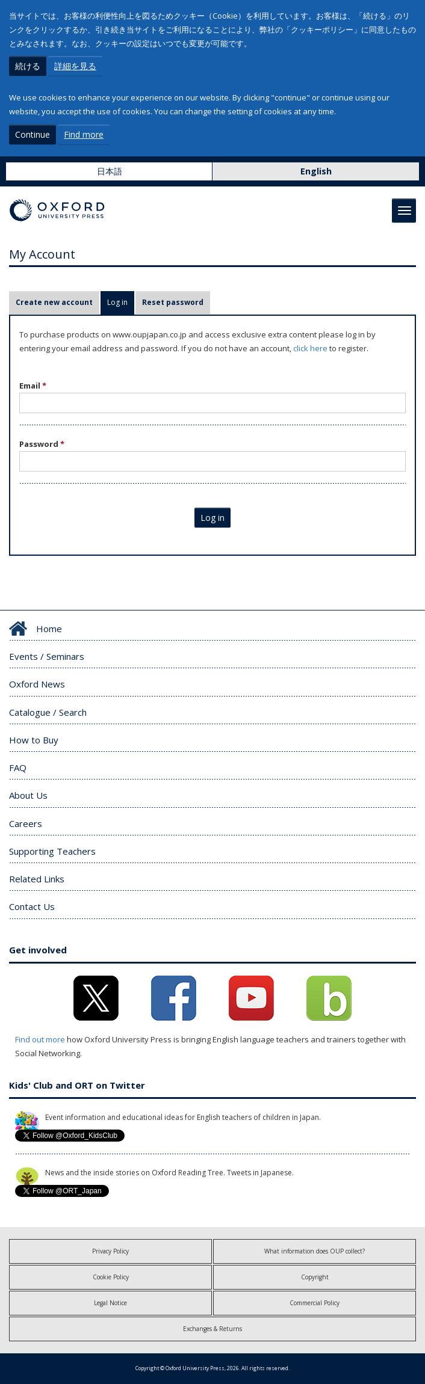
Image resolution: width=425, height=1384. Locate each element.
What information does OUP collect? (314, 1251)
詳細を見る (75, 66)
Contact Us (32, 906)
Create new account (54, 302)
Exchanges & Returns (212, 1328)
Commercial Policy (315, 1303)
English (316, 171)
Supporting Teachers (52, 851)
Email (32, 385)
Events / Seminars (46, 656)
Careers (25, 823)
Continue (32, 134)
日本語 (109, 171)
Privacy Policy (110, 1251)
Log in (120, 302)
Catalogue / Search (48, 712)
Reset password (172, 302)
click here (310, 348)
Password (41, 443)
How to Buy (33, 740)
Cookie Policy (111, 1277)
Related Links (36, 879)
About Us (28, 795)
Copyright (315, 1277)
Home (49, 629)
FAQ (17, 767)
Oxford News (37, 684)
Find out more (40, 1039)
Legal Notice (110, 1303)
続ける (27, 66)
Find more (84, 134)
